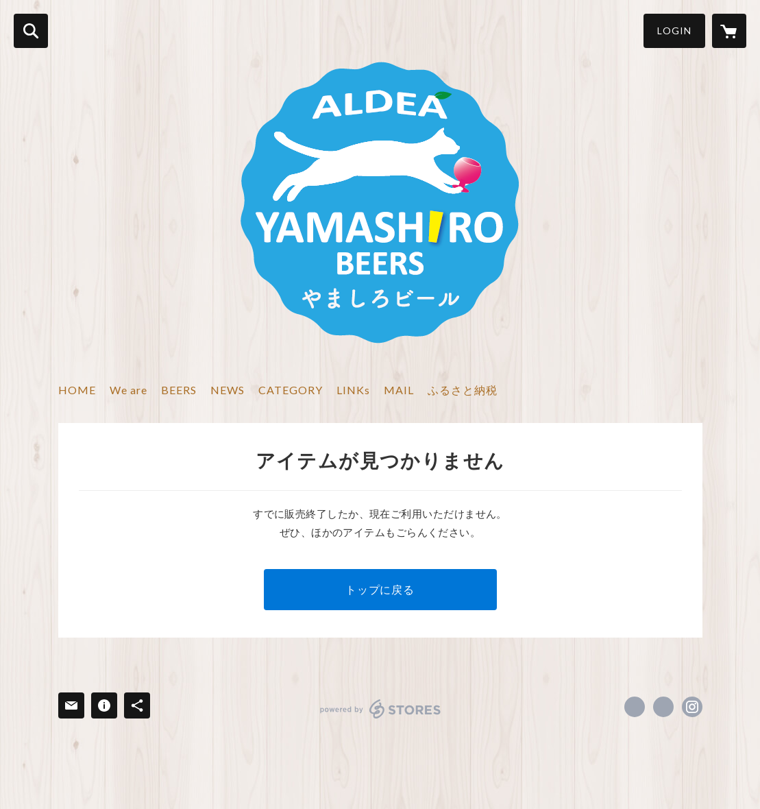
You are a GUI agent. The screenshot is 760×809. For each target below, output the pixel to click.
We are (128, 389)
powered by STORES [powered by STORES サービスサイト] (380, 709)
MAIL (399, 389)
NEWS (227, 389)
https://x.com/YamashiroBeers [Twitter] (663, 707)
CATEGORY (290, 389)
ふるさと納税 (463, 389)
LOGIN (674, 30)
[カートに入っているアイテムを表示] (729, 31)
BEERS (179, 389)
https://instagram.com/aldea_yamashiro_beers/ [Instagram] (692, 707)
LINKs (353, 389)
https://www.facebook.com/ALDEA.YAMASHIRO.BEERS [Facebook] (634, 707)
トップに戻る (380, 589)
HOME (77, 389)
